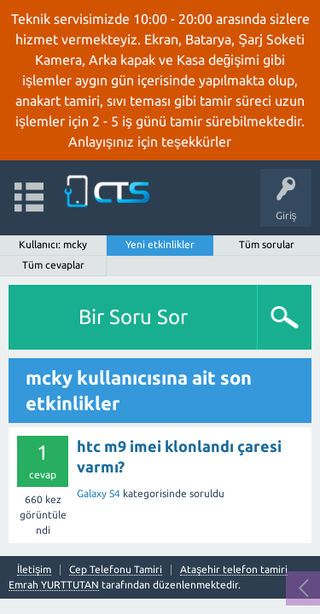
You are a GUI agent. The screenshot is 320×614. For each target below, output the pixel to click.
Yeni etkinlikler (160, 244)
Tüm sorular (266, 244)
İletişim (34, 570)
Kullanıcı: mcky (53, 244)
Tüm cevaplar (53, 264)
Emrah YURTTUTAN (54, 584)
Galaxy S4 (98, 493)
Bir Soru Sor (133, 316)
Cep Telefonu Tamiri (115, 570)
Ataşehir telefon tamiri (234, 570)
